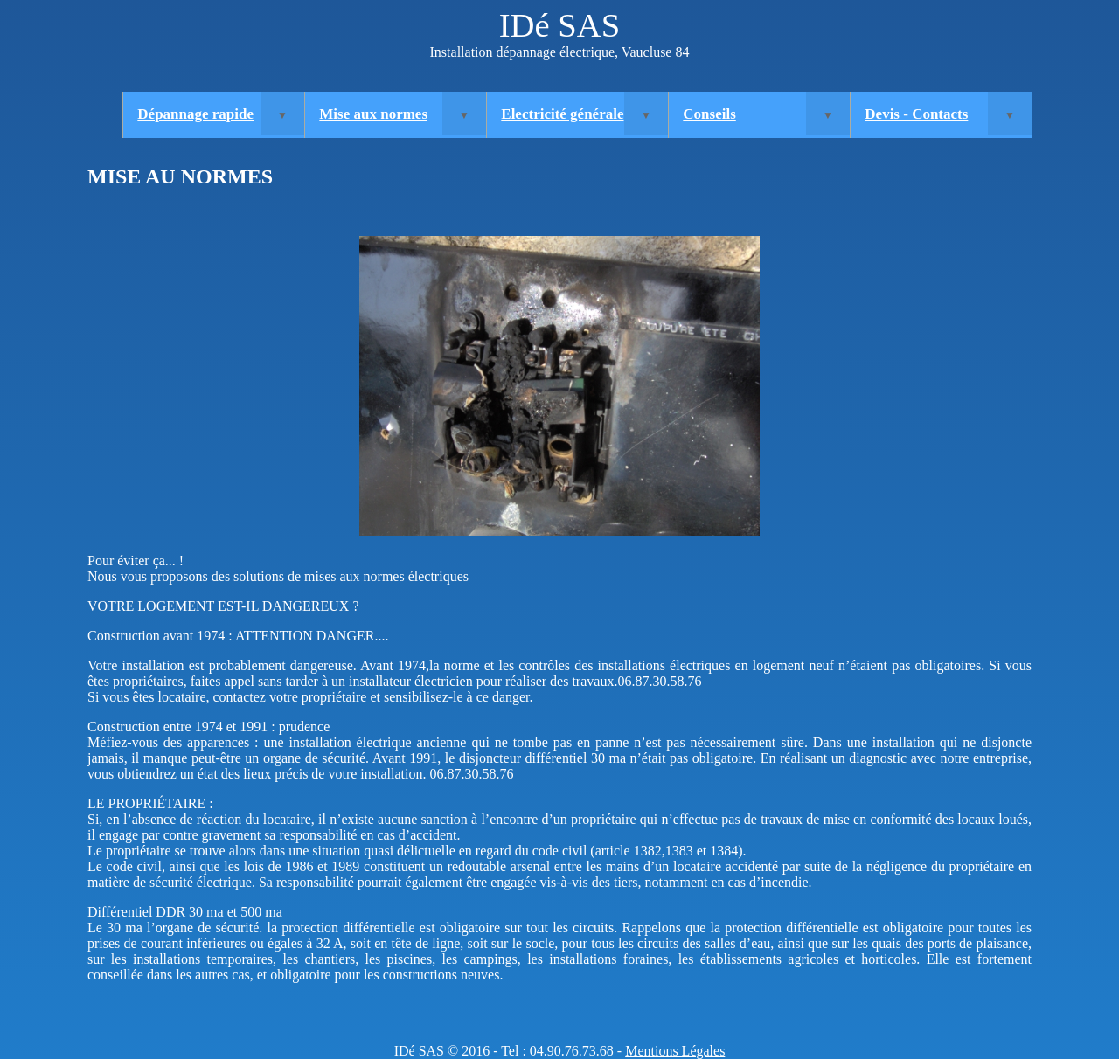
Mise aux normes (373, 114)
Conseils (709, 114)
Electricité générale (562, 114)
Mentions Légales (675, 1050)
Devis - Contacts (916, 114)
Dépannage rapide (195, 114)
